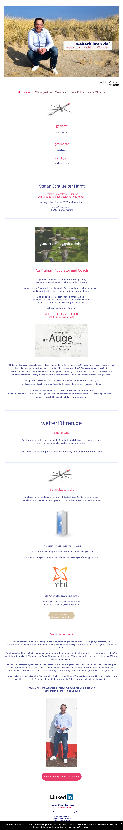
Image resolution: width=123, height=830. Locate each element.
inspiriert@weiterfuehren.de (107, 82)
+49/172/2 (108, 85)
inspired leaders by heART (61, 807)
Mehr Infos (83, 827)
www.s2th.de (50, 812)
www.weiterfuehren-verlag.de (67, 812)
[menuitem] (24, 92)
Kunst (96, 557)
